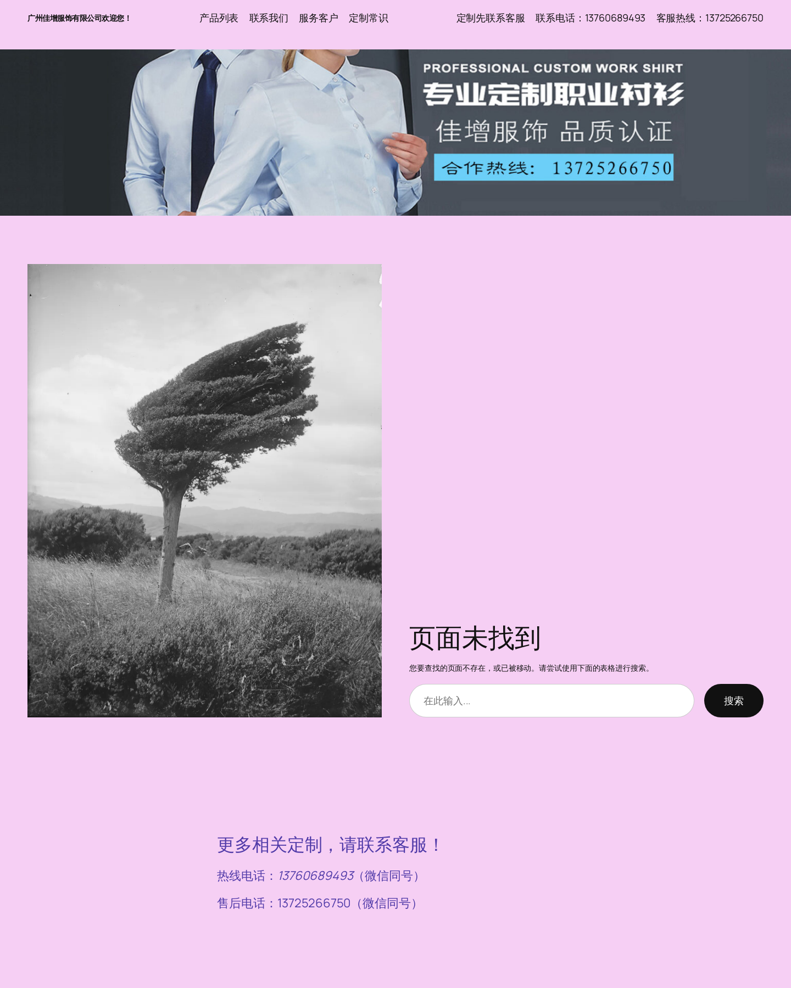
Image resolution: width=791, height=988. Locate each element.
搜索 (734, 700)
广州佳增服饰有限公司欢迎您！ (79, 18)
